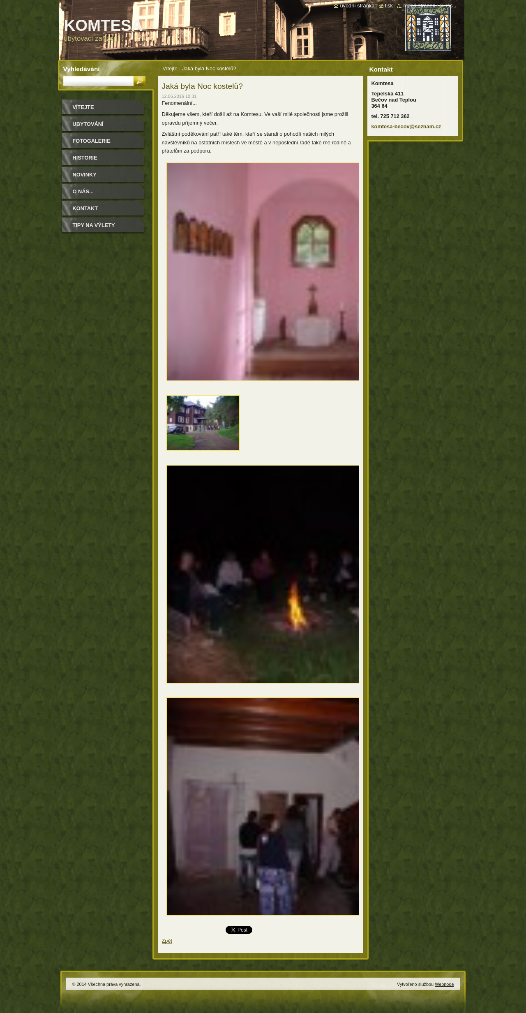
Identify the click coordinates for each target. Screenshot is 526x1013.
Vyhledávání (81, 68)
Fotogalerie (92, 141)
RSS (448, 5)
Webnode (444, 984)
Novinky (85, 175)
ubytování (88, 124)
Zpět (167, 941)
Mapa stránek (419, 5)
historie (85, 158)
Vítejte (170, 68)
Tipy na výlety (94, 225)
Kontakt (85, 208)
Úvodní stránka (357, 5)
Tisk (389, 5)
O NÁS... (83, 191)
